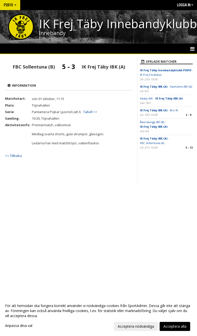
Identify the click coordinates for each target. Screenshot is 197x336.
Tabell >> (90, 112)
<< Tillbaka (13, 155)
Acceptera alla (174, 326)
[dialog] (98, 316)
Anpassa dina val (18, 325)
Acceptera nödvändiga (136, 326)
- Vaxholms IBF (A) (166, 86)
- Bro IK (159, 110)
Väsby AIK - (161, 98)
